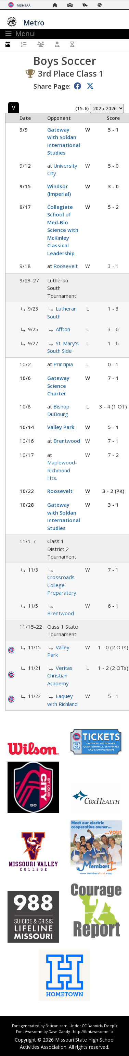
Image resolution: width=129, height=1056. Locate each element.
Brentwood (66, 440)
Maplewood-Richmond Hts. (62, 470)
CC (84, 1025)
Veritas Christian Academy (60, 675)
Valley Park (60, 427)
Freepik (110, 1025)
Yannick (95, 1025)
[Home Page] (57, 5)
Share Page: (52, 86)
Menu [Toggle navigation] (19, 33)
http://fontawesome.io (93, 1031)
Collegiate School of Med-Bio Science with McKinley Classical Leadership (62, 230)
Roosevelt (65, 265)
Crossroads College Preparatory (61, 585)
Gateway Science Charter (58, 385)
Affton (63, 329)
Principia (63, 364)
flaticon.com (56, 1025)
